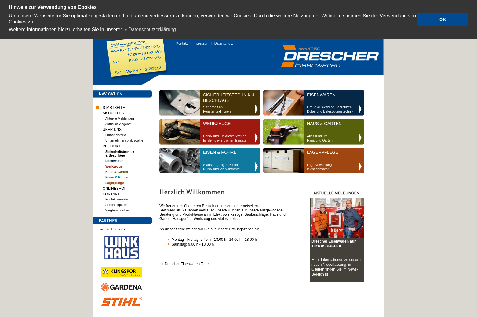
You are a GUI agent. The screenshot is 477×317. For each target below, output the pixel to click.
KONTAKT (111, 193)
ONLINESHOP (115, 188)
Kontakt (182, 43)
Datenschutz (223, 43)
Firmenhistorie (115, 134)
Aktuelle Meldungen (119, 118)
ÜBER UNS (112, 129)
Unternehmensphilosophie (124, 140)
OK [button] (442, 19)
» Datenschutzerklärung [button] (150, 29)
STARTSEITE (114, 107)
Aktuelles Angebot (118, 123)
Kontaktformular (116, 198)
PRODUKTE (113, 145)
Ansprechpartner (117, 204)
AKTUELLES (113, 112)
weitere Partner (113, 228)
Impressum (201, 43)
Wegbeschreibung (118, 209)
